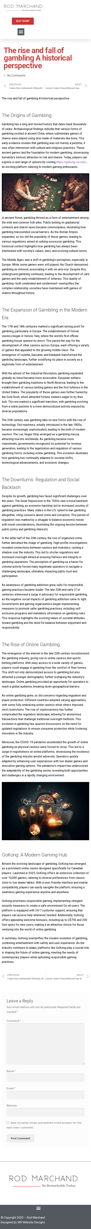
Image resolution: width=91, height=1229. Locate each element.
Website (12, 1105)
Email (11, 1088)
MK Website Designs (31, 1222)
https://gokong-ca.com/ (71, 162)
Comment (14, 1021)
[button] (21, 31)
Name (11, 1071)
